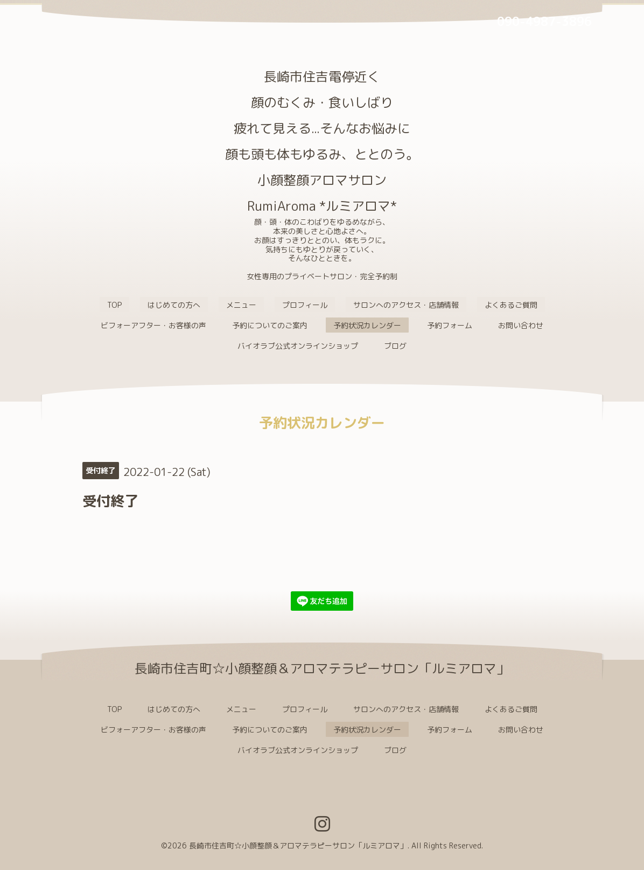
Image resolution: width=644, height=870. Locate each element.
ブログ (395, 346)
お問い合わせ (520, 325)
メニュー (241, 305)
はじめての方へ (174, 305)
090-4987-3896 (544, 21)
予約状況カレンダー (367, 325)
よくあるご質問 (511, 305)
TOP (114, 305)
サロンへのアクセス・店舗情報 (406, 305)
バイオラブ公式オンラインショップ (297, 346)
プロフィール (304, 305)
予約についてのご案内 (269, 325)
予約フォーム (449, 325)
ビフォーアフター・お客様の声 (153, 325)
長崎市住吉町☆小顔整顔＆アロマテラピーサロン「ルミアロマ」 (298, 845)
